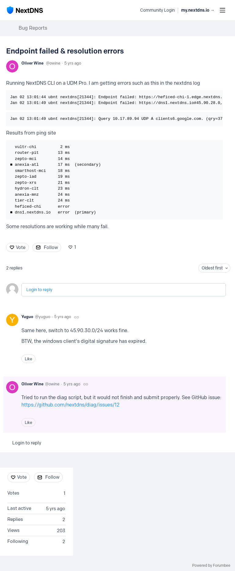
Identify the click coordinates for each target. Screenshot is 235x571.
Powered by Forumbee (211, 565)
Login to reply (39, 289)
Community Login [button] (157, 10)
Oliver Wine (32, 63)
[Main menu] (222, 10)
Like (28, 358)
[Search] (132, 10)
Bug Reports (33, 28)
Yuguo (27, 316)
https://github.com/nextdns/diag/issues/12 (70, 405)
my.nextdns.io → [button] (197, 10)
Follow (51, 247)
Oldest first (212, 268)
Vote (20, 247)
